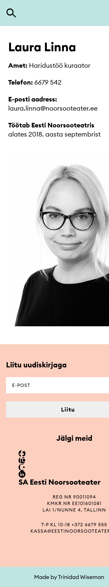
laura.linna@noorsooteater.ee (53, 108)
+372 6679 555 (89, 524)
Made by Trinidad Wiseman (69, 577)
